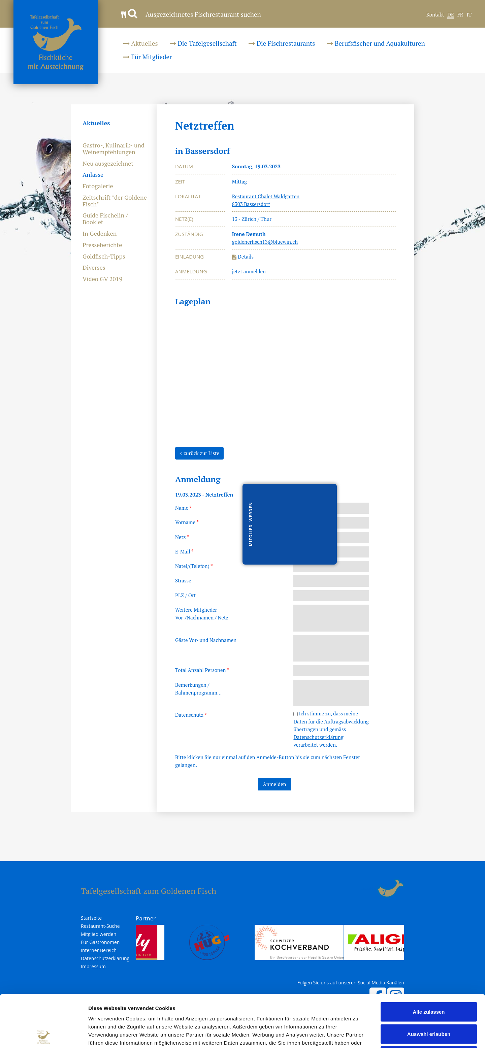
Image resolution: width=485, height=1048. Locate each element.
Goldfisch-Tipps (104, 256)
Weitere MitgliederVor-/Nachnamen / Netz (201, 613)
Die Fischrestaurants (282, 43)
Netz (182, 537)
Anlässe (93, 174)
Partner (146, 918)
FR (460, 15)
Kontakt (435, 15)
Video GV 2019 (102, 279)
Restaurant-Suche (100, 926)
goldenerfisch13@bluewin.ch (265, 241)
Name (183, 507)
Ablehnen (428, 1004)
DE (450, 15)
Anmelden (274, 784)
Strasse (183, 580)
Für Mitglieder (147, 57)
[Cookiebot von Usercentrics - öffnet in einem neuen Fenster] (43, 1035)
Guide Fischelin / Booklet (105, 219)
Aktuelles (140, 43)
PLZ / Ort (185, 595)
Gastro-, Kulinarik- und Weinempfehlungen (113, 149)
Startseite (91, 918)
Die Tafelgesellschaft (203, 43)
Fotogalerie (98, 186)
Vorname (187, 522)
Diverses (94, 267)
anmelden (369, 888)
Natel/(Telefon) (194, 566)
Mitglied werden (98, 934)
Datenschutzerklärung (318, 737)
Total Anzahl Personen (202, 670)
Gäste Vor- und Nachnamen (205, 640)
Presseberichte (102, 245)
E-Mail (184, 551)
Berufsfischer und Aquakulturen (376, 43)
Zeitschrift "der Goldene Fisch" (115, 201)
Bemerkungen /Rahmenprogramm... (198, 688)
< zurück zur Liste (199, 453)
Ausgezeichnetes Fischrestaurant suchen (191, 14)
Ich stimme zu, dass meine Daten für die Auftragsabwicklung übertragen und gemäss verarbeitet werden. (331, 729)
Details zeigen (358, 1035)
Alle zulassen (429, 959)
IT (469, 15)
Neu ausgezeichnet (108, 163)
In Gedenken (100, 233)
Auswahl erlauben (428, 982)
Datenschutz (191, 714)
